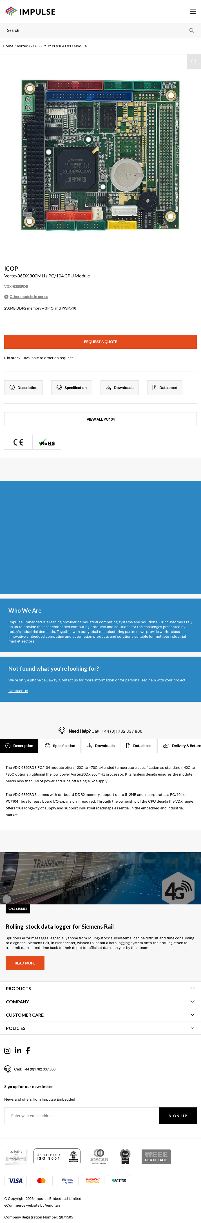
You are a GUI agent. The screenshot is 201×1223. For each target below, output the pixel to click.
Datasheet (165, 387)
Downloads (119, 387)
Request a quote (100, 341)
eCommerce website (21, 1205)
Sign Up (178, 1116)
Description (23, 387)
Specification (72, 387)
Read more (25, 963)
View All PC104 (101, 419)
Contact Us (18, 690)
